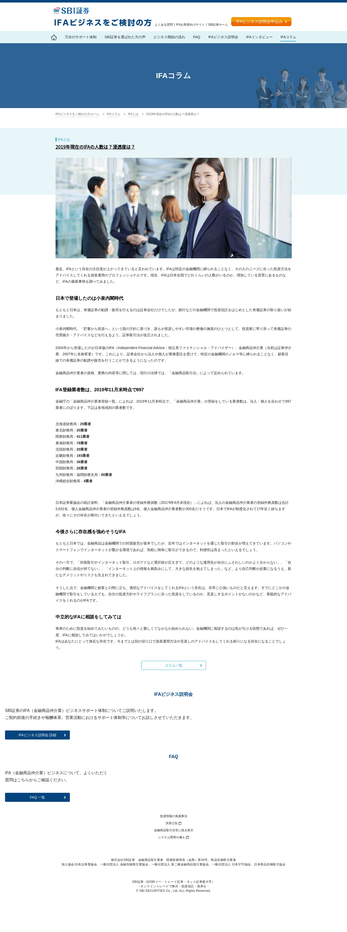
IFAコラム (288, 37)
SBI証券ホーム (218, 24)
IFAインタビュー (259, 37)
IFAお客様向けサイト (190, 24)
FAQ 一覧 (37, 797)
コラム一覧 (173, 665)
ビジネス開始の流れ (169, 37)
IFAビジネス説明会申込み (259, 21)
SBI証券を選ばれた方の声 (125, 37)
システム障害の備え (171, 837)
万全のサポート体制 (80, 37)
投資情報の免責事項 (173, 816)
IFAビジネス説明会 (223, 37)
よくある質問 (164, 24)
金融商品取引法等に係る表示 (173, 830)
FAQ (196, 37)
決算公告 (172, 823)
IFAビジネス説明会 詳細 (38, 735)
